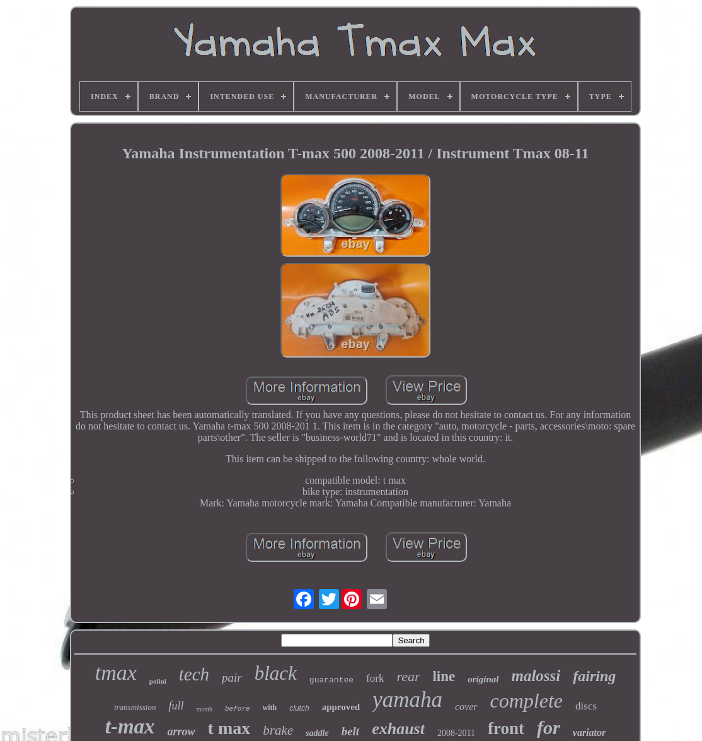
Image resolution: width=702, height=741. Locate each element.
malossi (535, 675)
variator (589, 732)
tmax (116, 672)
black (276, 673)
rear (408, 676)
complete (526, 700)
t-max (130, 726)
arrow (181, 731)
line (443, 676)
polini (157, 681)
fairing (594, 676)
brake (278, 730)
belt (351, 731)
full (175, 705)
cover (466, 706)
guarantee (331, 680)
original (483, 679)
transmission (135, 707)
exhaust (398, 729)
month (204, 709)
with (270, 707)
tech (194, 674)
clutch (299, 708)
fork (375, 678)
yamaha (407, 699)
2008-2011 (456, 733)
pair (232, 677)
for (548, 727)
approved (341, 707)
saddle (317, 733)
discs (586, 706)
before (237, 709)
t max (229, 728)
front (506, 728)
